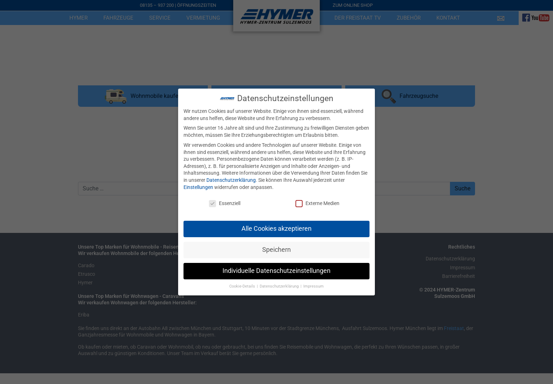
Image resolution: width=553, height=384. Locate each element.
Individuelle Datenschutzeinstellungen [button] (276, 269)
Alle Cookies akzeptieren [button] (276, 227)
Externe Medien (317, 202)
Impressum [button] (313, 285)
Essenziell (224, 202)
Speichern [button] (276, 248)
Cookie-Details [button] (242, 285)
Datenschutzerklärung (231, 178)
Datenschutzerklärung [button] (280, 285)
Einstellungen (198, 185)
